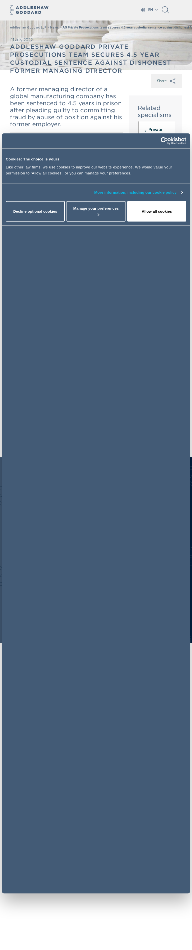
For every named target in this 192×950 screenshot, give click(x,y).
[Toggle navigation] (177, 10)
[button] (165, 11)
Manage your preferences (96, 211)
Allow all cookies (157, 211)
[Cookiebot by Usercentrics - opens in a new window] (164, 141)
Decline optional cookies (35, 211)
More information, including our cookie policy (135, 192)
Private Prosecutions (161, 132)
